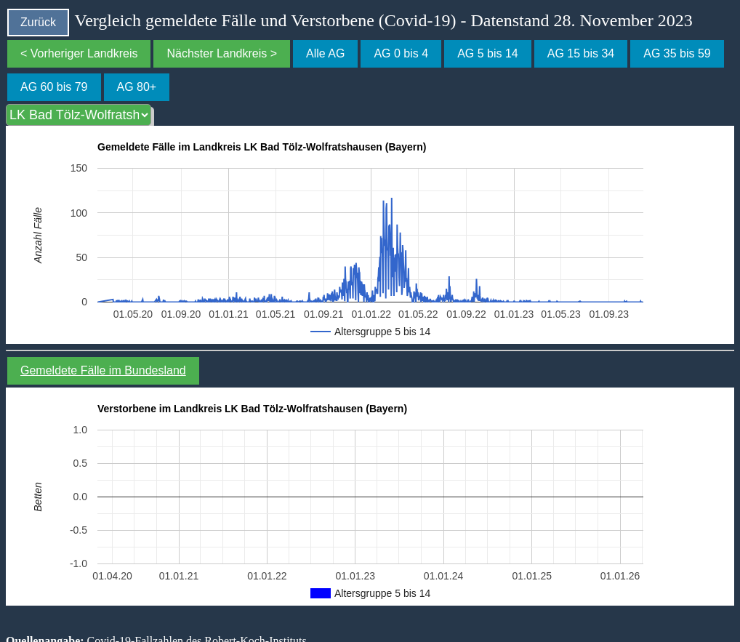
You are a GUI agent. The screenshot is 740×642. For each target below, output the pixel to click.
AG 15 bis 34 (581, 53)
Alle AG (325, 53)
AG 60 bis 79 (54, 87)
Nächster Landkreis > (221, 53)
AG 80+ (137, 87)
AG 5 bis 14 (487, 53)
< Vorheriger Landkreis (78, 53)
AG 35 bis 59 (677, 53)
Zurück (38, 22)
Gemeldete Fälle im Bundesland (103, 370)
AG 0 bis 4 (401, 53)
